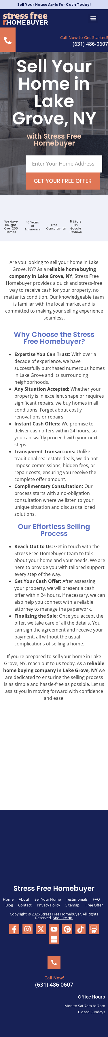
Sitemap (72, 905)
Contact (25, 905)
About (24, 899)
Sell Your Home (48, 899)
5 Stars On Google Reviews (76, 226)
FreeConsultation (56, 227)
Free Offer (94, 905)
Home (8, 899)
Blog (9, 905)
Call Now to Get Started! (84, 37)
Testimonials (77, 899)
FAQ (96, 899)
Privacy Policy (48, 905)
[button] (93, 18)
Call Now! (54, 978)
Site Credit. (63, 918)
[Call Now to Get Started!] (8, 40)
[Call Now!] (54, 962)
